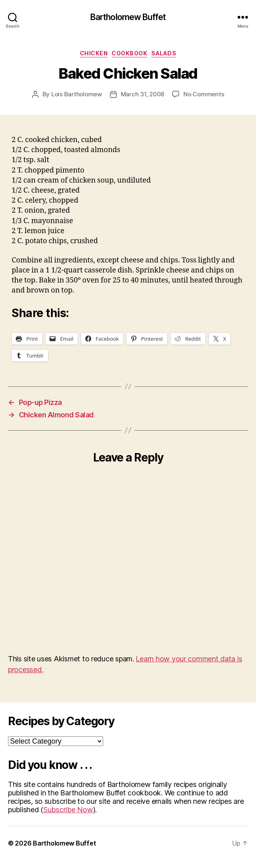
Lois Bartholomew (76, 94)
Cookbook (129, 53)
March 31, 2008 (142, 94)
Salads (163, 53)
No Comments (203, 94)
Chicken (94, 53)
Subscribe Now (68, 809)
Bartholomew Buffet (128, 17)
